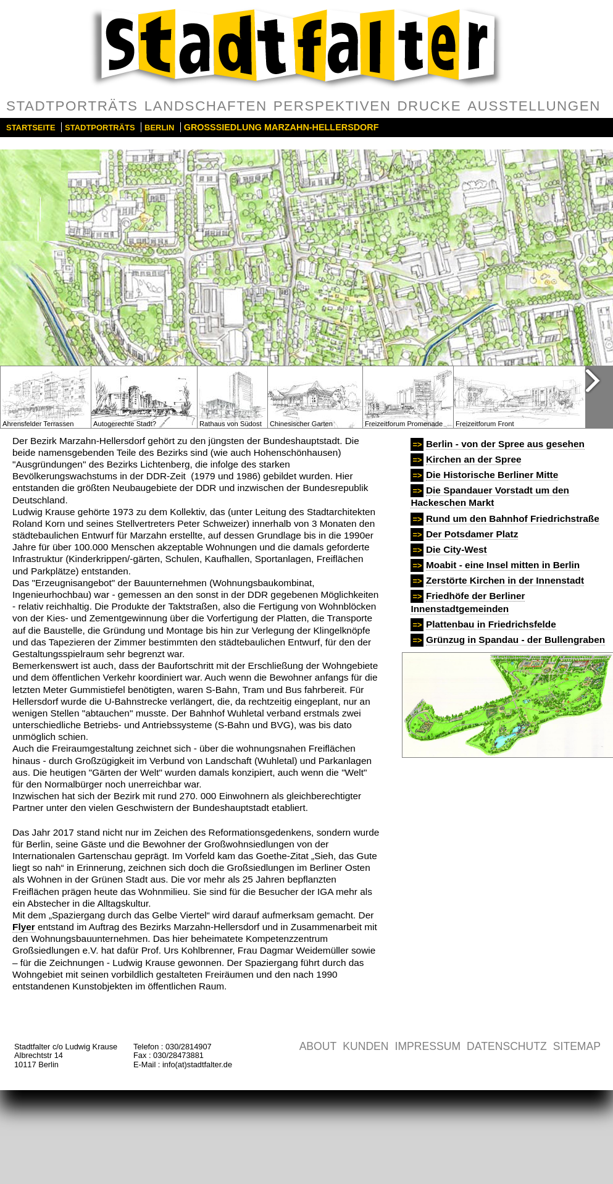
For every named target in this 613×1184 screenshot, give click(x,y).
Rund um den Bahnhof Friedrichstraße (512, 518)
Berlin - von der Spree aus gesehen (505, 444)
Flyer (23, 927)
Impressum (428, 1046)
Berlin (159, 127)
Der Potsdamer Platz (472, 534)
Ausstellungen (534, 106)
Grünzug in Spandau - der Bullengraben (515, 639)
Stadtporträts (72, 106)
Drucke (429, 106)
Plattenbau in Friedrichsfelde (491, 624)
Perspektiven (332, 106)
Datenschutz (507, 1046)
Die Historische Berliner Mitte (492, 474)
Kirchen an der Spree (474, 459)
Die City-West (456, 549)
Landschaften (205, 106)
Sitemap (577, 1046)
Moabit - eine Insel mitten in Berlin (503, 565)
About (318, 1046)
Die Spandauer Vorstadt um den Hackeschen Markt (490, 496)
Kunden (365, 1046)
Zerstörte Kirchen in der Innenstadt (505, 580)
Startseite (31, 127)
